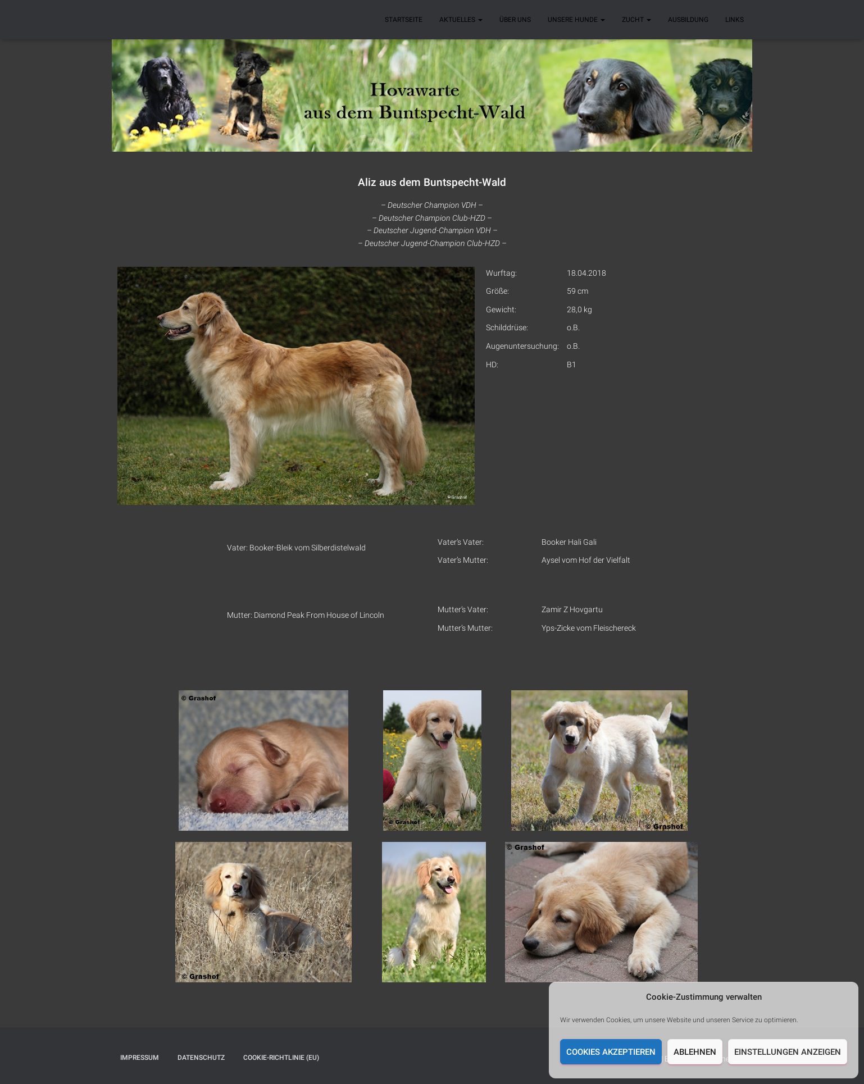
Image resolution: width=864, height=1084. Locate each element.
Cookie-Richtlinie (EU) (281, 1058)
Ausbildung (688, 20)
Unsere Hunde (576, 20)
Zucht (636, 20)
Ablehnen (695, 1052)
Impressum (139, 1058)
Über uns (515, 20)
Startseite (403, 20)
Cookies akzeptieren (611, 1052)
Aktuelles (461, 20)
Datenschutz (201, 1058)
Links (734, 20)
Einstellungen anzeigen (787, 1052)
